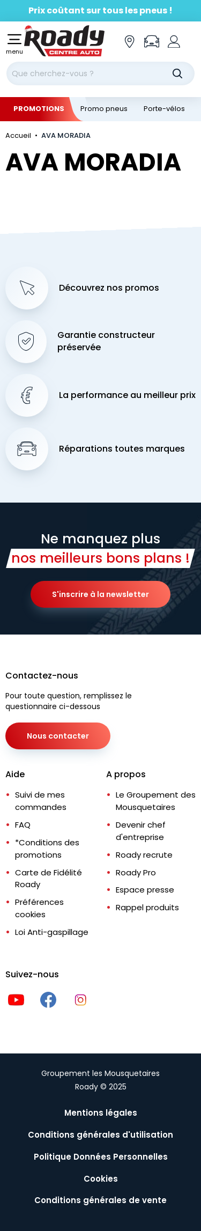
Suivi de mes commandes (40, 801)
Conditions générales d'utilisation (100, 1134)
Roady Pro (136, 872)
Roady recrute (144, 854)
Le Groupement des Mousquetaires (156, 801)
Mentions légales (100, 1112)
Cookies (101, 1178)
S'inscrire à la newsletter (100, 594)
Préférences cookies (39, 908)
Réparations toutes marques (122, 449)
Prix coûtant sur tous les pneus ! (100, 10)
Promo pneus (104, 109)
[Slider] (100, 10)
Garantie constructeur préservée (106, 341)
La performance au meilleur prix (127, 395)
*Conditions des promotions (47, 848)
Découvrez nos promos (109, 288)
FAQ (23, 824)
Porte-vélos (164, 109)
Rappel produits (147, 907)
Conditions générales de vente (100, 1200)
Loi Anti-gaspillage (51, 932)
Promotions (38, 109)
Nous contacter (58, 736)
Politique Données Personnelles (101, 1156)
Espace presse (145, 889)
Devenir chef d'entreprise (141, 831)
